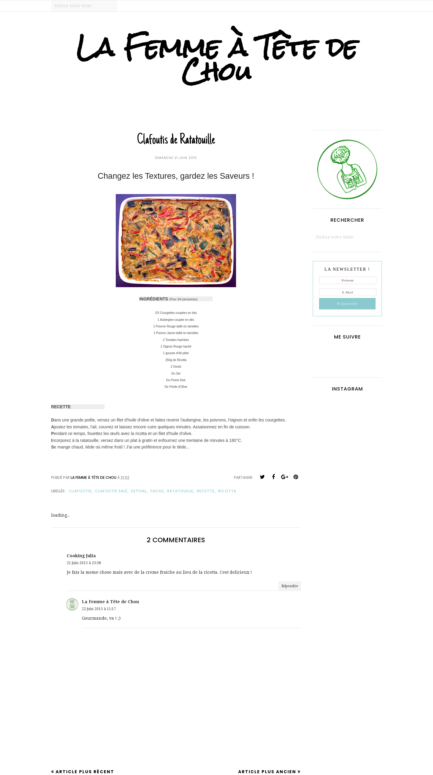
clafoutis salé (111, 491)
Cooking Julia (81, 555)
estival (139, 491)
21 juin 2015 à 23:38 (84, 563)
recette (205, 491)
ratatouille (180, 491)
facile (157, 491)
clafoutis (80, 491)
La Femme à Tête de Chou (217, 59)
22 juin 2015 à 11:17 (99, 609)
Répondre (289, 586)
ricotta (227, 491)
